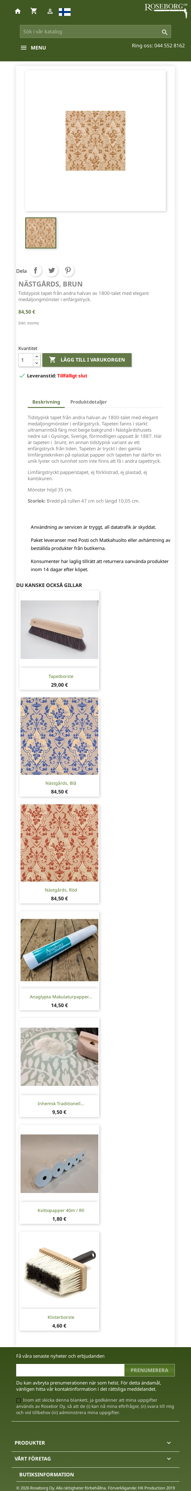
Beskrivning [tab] (46, 402)
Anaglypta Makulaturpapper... (61, 997)
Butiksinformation (46, 1474)
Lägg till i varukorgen (87, 360)
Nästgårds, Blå (60, 783)
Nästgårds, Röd (61, 890)
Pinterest (68, 270)
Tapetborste (61, 676)
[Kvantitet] (25, 360)
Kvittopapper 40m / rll (61, 1210)
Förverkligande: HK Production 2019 (141, 1488)
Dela (35, 270)
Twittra (51, 270)
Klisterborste (61, 1317)
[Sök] (95, 31)
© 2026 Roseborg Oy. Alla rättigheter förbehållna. (61, 1488)
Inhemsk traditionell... (61, 1103)
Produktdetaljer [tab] (88, 402)
